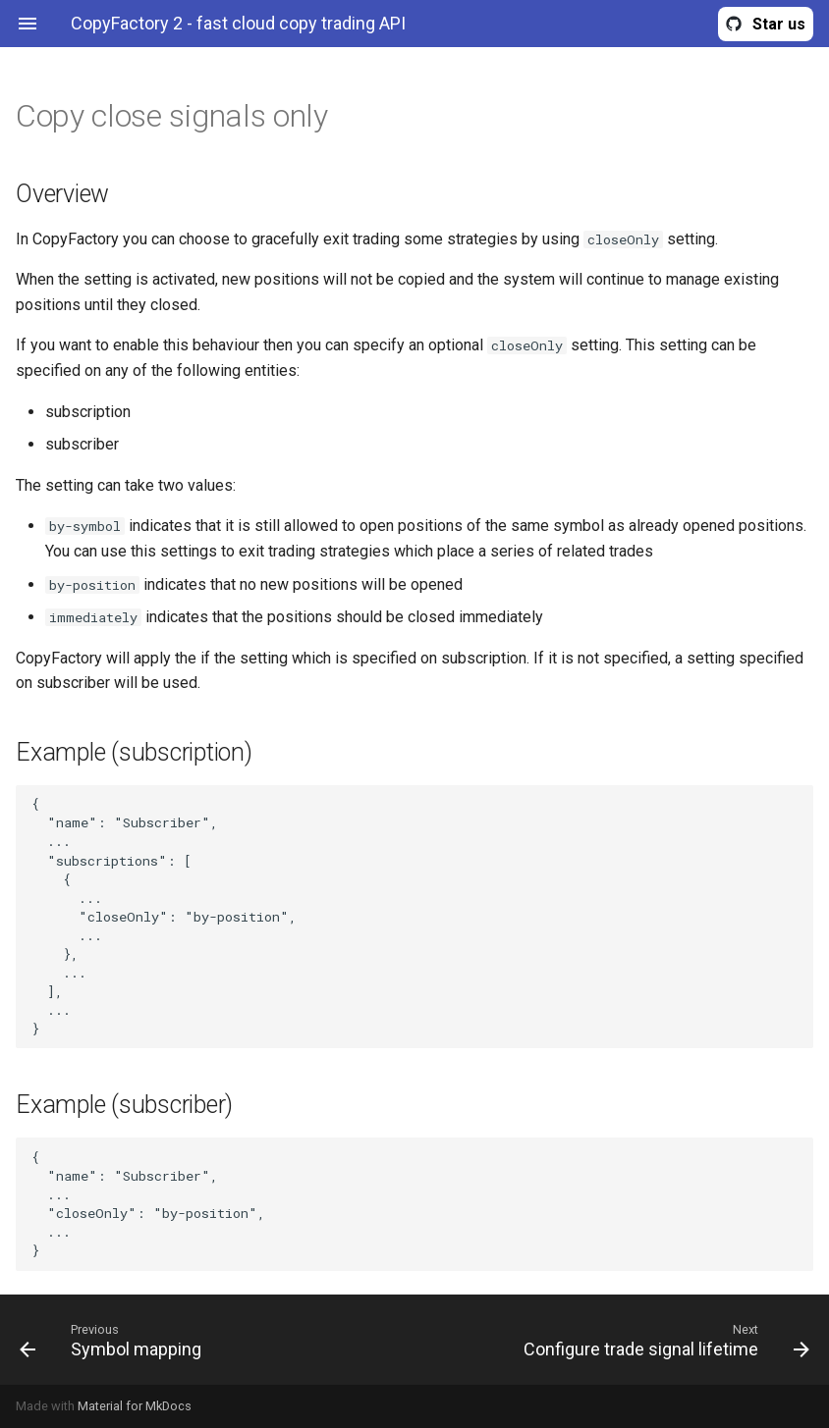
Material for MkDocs (135, 1406)
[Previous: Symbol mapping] (209, 1339)
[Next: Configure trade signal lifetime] (619, 1339)
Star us (778, 24)
